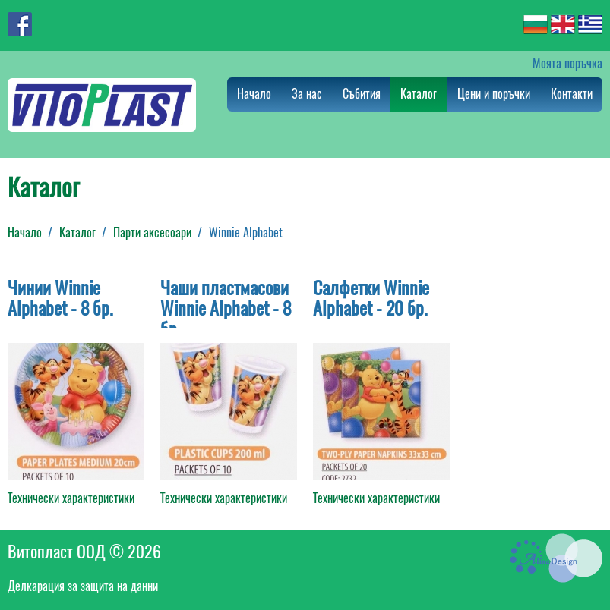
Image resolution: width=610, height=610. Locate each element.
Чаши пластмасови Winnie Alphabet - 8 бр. (225, 308)
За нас (307, 94)
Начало (254, 94)
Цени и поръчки (493, 94)
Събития (362, 94)
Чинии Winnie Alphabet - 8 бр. (60, 298)
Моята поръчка (567, 63)
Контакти (572, 94)
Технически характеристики (71, 498)
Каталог (418, 94)
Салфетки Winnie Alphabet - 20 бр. (371, 298)
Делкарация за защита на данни (83, 586)
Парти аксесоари (152, 233)
